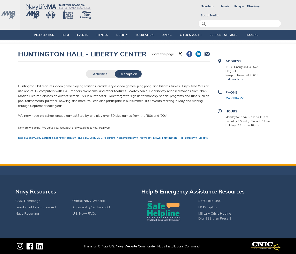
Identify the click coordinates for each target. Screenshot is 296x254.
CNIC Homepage (27, 201)
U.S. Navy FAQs (84, 213)
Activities (100, 74)
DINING (167, 35)
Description (128, 74)
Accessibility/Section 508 (91, 207)
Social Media (210, 15)
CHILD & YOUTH (194, 35)
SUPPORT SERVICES (230, 35)
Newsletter (208, 6)
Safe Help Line (209, 201)
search (204, 24)
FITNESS (95, 35)
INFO (55, 35)
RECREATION (141, 35)
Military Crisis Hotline (214, 213)
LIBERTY (118, 35)
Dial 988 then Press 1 (214, 218)
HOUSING (262, 35)
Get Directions (234, 79)
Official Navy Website (88, 201)
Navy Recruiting (27, 213)
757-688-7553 (234, 98)
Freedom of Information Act (35, 207)
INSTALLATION (30, 35)
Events (225, 6)
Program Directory (247, 6)
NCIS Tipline (207, 207)
